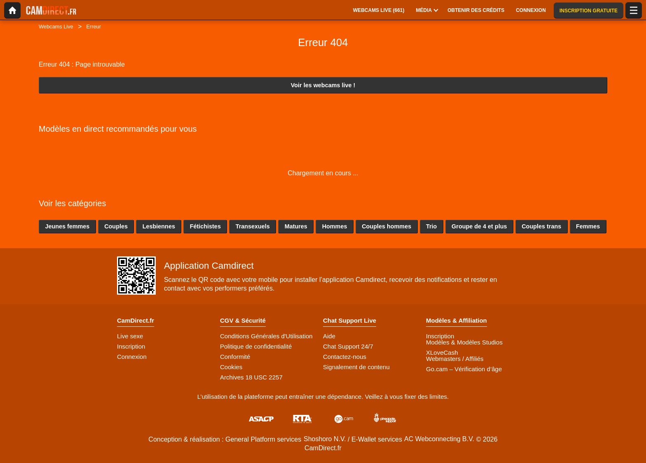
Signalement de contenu (356, 366)
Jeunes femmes (67, 226)
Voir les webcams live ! (323, 85)
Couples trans (541, 226)
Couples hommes (386, 226)
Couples (116, 226)
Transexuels (253, 226)
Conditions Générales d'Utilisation (266, 336)
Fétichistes (205, 226)
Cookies (231, 366)
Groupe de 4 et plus (479, 226)
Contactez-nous (344, 356)
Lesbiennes (159, 226)
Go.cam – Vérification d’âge (464, 368)
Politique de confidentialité (256, 346)
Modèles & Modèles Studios (464, 342)
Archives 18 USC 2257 (251, 377)
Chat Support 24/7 (348, 346)
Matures (296, 226)
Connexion (132, 356)
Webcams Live (56, 26)
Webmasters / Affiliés (455, 358)
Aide (329, 336)
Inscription (131, 346)
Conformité (235, 356)
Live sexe (130, 336)
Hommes (334, 226)
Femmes (588, 226)
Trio (431, 226)
